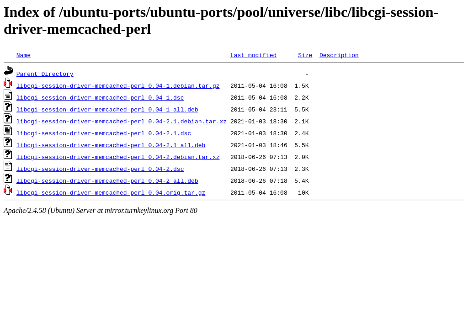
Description (339, 55)
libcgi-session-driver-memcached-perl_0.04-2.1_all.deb (110, 145)
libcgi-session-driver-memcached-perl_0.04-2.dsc (100, 168)
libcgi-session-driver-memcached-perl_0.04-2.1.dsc (103, 133)
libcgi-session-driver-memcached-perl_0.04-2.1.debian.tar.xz (121, 121)
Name (23, 55)
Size (305, 55)
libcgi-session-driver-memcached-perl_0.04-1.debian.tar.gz (118, 85)
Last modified (253, 55)
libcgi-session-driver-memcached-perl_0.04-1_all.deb (107, 109)
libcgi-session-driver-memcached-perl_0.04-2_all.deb (107, 180)
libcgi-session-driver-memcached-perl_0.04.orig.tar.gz (110, 192)
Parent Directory (45, 73)
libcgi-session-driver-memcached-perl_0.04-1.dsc (100, 97)
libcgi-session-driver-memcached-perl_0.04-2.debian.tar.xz (118, 157)
